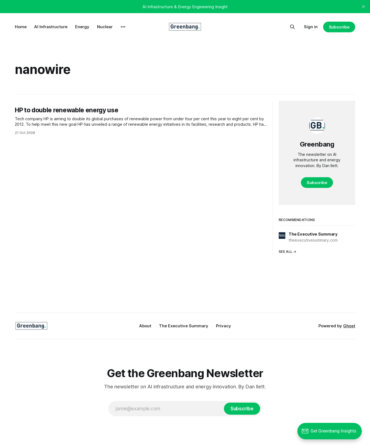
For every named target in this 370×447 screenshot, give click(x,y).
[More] (123, 26)
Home (21, 26)
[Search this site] (292, 26)
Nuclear (105, 26)
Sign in (311, 26)
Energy (82, 26)
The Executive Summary (183, 325)
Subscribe (339, 27)
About (145, 325)
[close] (363, 6)
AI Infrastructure (50, 26)
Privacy (223, 325)
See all (287, 252)
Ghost (349, 325)
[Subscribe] (242, 409)
